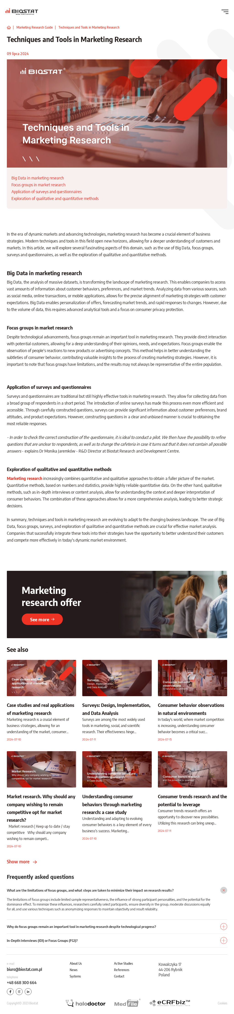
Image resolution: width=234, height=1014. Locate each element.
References (121, 970)
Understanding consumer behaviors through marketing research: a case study (111, 804)
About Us (76, 963)
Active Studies (123, 963)
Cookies (222, 1003)
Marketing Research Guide (34, 27)
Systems (75, 976)
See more (42, 619)
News (73, 970)
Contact (119, 976)
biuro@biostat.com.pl (24, 969)
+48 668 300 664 (22, 982)
